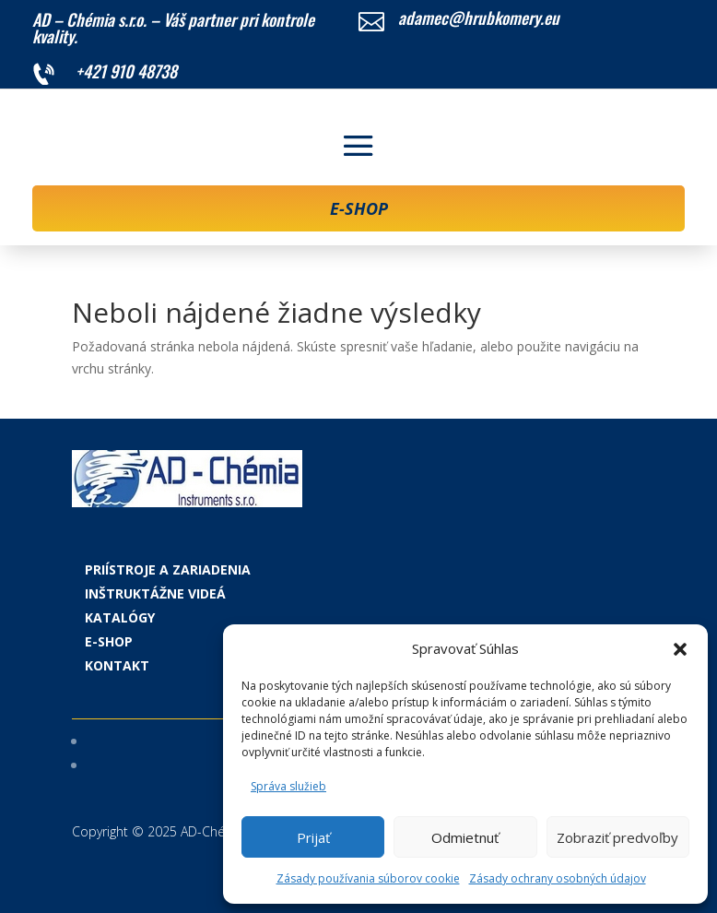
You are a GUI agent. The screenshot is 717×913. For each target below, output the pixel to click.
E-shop (109, 641)
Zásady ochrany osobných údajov (557, 878)
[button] (680, 649)
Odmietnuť (465, 837)
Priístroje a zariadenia (168, 569)
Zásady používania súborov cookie (368, 878)
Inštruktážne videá (155, 593)
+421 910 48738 (126, 71)
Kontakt (117, 665)
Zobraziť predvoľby (617, 837)
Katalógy (120, 617)
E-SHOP (359, 208)
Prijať (313, 837)
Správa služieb (288, 786)
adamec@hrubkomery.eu (478, 18)
